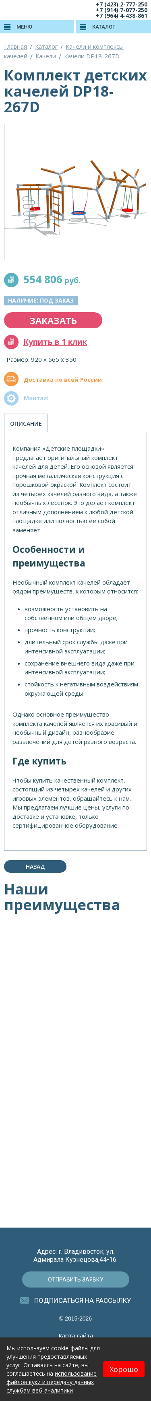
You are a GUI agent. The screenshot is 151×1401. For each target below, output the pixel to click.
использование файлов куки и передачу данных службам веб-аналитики (51, 1382)
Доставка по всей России (63, 379)
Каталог (46, 46)
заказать (53, 320)
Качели (45, 56)
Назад (35, 866)
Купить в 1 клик (55, 342)
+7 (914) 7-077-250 (121, 10)
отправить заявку (75, 1279)
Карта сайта (75, 1335)
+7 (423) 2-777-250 (121, 4)
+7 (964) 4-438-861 (121, 15)
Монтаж (36, 398)
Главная (15, 46)
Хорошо (124, 1369)
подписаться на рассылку (82, 1300)
